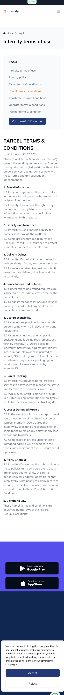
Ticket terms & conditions (25, 84)
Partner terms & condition (25, 111)
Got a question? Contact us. (27, 121)
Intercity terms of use (22, 70)
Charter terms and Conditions (27, 98)
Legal (21, 33)
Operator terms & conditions (27, 104)
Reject (33, 683)
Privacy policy (18, 77)
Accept (32, 673)
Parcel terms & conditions (25, 91)
